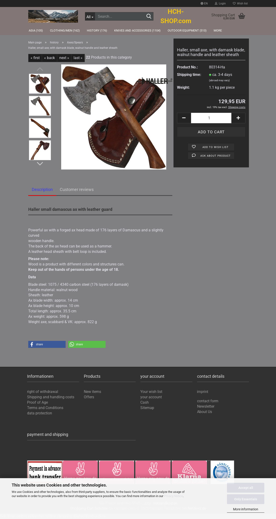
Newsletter (205, 406)
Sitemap (147, 408)
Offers (89, 397)
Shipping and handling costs (50, 397)
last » (78, 58)
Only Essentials (245, 499)
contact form (207, 401)
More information (245, 509)
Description (42, 189)
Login (220, 3)
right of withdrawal (42, 391)
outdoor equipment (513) (187, 30)
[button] (47, 344)
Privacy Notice (173, 496)
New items (92, 391)
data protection (39, 413)
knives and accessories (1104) (137, 30)
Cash (144, 402)
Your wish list (151, 391)
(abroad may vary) (219, 80)
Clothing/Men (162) (65, 30)
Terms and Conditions (45, 408)
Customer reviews (77, 189)
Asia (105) (36, 30)
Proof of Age (37, 402)
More (218, 30)
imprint (202, 392)
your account (151, 397)
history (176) (97, 30)
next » (64, 58)
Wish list (240, 3)
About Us (204, 412)
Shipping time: (189, 74)
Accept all (245, 488)
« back (49, 58)
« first (35, 58)
